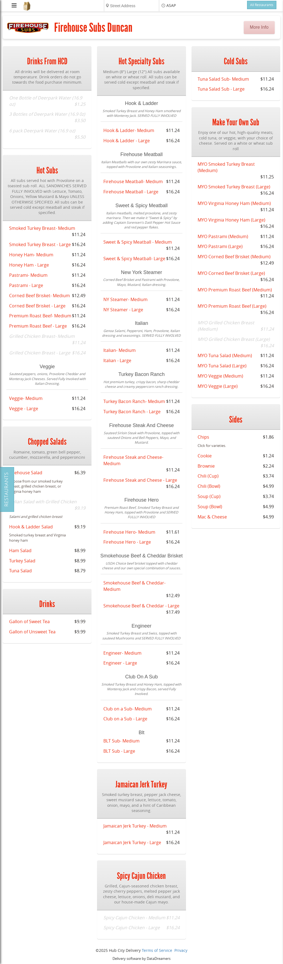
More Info (259, 27)
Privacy (180, 950)
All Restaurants (261, 5)
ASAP (171, 5)
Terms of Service (157, 950)
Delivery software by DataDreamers (141, 959)
